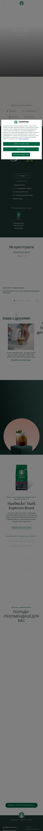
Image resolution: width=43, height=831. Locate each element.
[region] (21, 139)
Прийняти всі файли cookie (21, 143)
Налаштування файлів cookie (21, 154)
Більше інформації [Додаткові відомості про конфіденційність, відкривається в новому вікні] (24, 138)
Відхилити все (21, 149)
